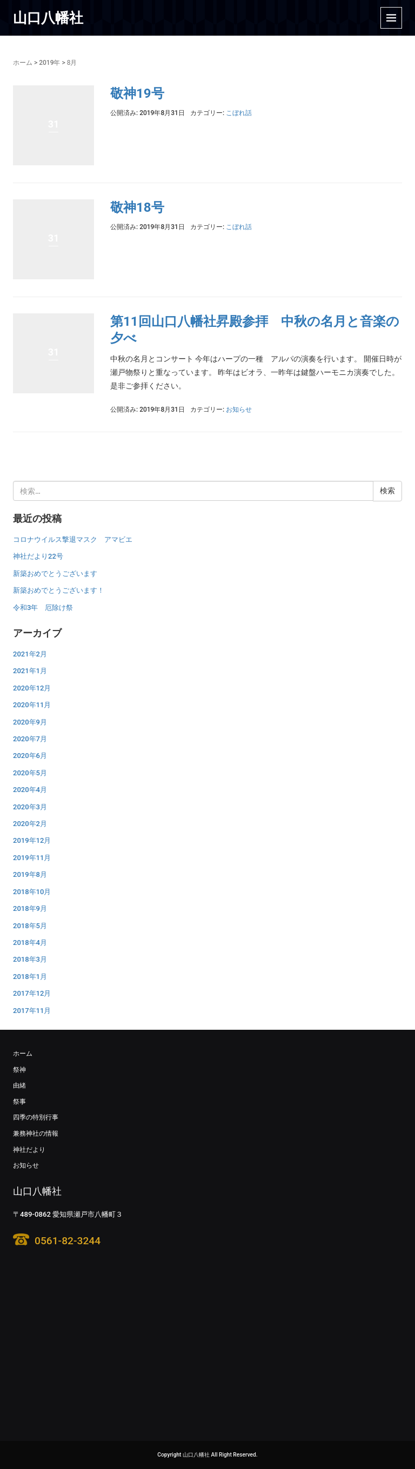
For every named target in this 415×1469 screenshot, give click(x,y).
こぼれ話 (239, 113)
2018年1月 (30, 976)
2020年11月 (32, 705)
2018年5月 (30, 926)
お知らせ (239, 409)
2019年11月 (32, 858)
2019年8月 (30, 874)
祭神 (19, 1070)
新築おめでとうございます (55, 573)
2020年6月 (30, 756)
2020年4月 (30, 790)
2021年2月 (30, 654)
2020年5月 (30, 773)
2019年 (49, 62)
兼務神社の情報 (35, 1133)
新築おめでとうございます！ (58, 590)
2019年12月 (32, 840)
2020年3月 (30, 807)
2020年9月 (30, 722)
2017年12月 (32, 993)
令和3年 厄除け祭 (43, 607)
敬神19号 (137, 93)
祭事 (19, 1101)
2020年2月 (30, 824)
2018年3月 (30, 959)
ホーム (22, 62)
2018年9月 (30, 908)
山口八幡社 (48, 18)
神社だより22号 (38, 556)
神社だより (29, 1149)
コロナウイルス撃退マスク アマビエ (72, 539)
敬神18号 (137, 207)
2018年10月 (32, 892)
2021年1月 (30, 671)
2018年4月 (30, 942)
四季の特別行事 (35, 1117)
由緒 (19, 1085)
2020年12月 (32, 688)
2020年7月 (30, 739)
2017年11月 (32, 1011)
